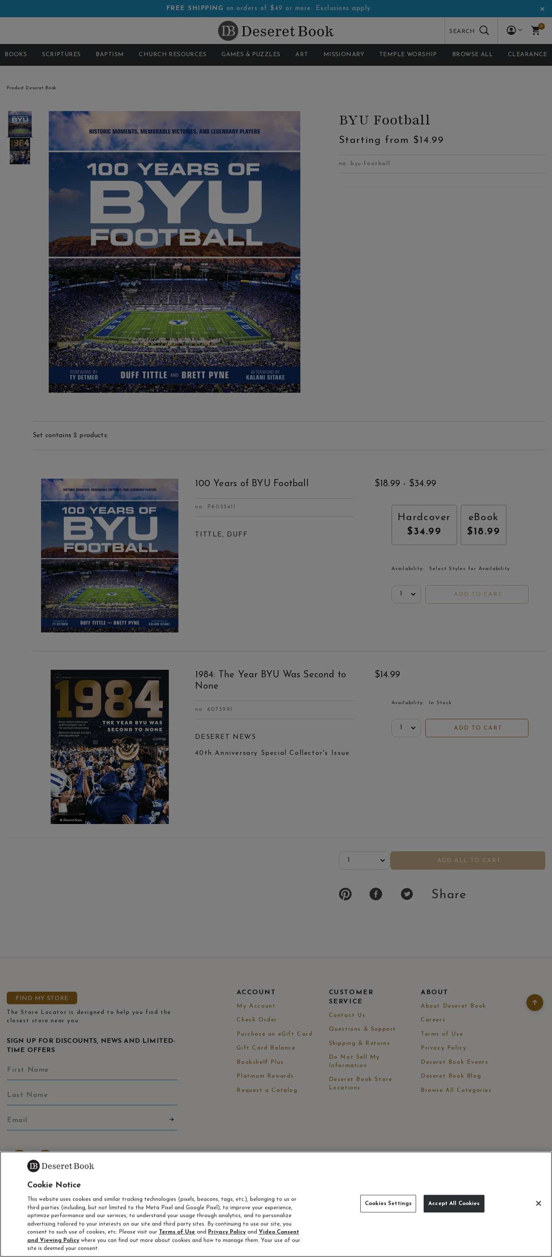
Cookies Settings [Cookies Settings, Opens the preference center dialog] (388, 1203)
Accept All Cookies (453, 1203)
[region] (276, 1204)
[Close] (538, 1203)
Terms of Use (177, 1232)
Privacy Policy (227, 1232)
